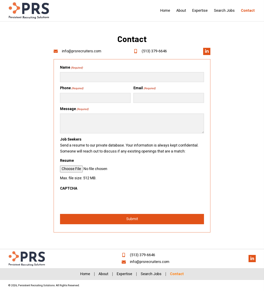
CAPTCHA (68, 188)
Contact (177, 274)
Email (144, 88)
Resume (67, 160)
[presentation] (91, 201)
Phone (72, 88)
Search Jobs (151, 274)
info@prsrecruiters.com (81, 51)
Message (74, 109)
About (103, 274)
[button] (206, 51)
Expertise (124, 274)
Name (71, 67)
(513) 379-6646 (154, 51)
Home (85, 274)
